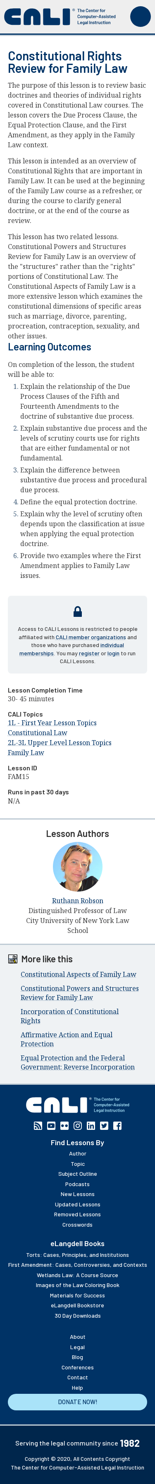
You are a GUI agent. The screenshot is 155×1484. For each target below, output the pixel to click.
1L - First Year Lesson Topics (52, 722)
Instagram (78, 1126)
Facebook (117, 1126)
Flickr (64, 1126)
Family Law (26, 752)
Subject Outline (77, 1173)
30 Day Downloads (78, 1315)
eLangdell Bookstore (77, 1305)
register (89, 653)
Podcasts (77, 1183)
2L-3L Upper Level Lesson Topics (60, 742)
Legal (77, 1346)
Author (77, 1153)
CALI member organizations (91, 636)
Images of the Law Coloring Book (77, 1284)
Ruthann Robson (77, 900)
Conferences (78, 1367)
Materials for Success (77, 1295)
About (78, 1336)
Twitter (104, 1126)
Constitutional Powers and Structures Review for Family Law (80, 993)
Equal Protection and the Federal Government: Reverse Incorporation (78, 1062)
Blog (77, 1356)
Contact (77, 1377)
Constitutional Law (37, 732)
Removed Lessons (77, 1214)
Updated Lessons (77, 1204)
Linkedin (91, 1126)
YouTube (51, 1126)
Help (77, 1387)
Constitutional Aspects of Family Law (78, 974)
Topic (78, 1163)
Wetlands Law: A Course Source (77, 1274)
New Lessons (78, 1193)
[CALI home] (60, 16)
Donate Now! (78, 1401)
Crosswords (77, 1224)
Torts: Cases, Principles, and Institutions (77, 1254)
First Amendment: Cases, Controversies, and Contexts (77, 1264)
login (113, 653)
